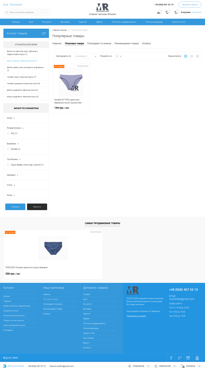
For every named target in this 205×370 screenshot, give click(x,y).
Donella (15, 149)
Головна (16, 22)
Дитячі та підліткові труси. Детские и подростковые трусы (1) (22, 52)
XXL (14, 133)
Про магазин (88, 338)
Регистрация (16, 4)
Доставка (65, 22)
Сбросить (37, 207)
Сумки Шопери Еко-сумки (14, 325)
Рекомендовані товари (127, 43)
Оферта (99, 22)
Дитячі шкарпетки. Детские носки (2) (22, 90)
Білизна (6, 296)
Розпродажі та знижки (99, 43)
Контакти (87, 348)
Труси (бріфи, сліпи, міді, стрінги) (27, 165)
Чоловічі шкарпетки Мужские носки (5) (23, 83)
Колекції (146, 43)
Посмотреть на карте (136, 316)
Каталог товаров (26, 33)
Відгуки (86, 343)
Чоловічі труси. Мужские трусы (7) (21, 77)
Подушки (7, 301)
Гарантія (83, 22)
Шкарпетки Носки (11, 311)
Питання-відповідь (154, 22)
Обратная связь (13, 366)
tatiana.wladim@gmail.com (62, 366)
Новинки (57, 43)
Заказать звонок (190, 4)
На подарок (8, 330)
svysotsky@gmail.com (181, 298)
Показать (15, 207)
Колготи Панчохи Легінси (13, 316)
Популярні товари (74, 43)
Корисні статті (178, 22)
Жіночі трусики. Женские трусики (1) (22, 61)
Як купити (46, 22)
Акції (31, 22)
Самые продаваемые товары (102, 223)
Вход (5, 4)
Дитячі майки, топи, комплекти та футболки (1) (25, 68)
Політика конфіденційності (124, 22)
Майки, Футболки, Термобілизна (16, 306)
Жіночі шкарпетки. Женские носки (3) (22, 97)
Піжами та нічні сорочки (13, 320)
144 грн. (71, 109)
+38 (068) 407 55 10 (37, 366)
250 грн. (13, 273)
